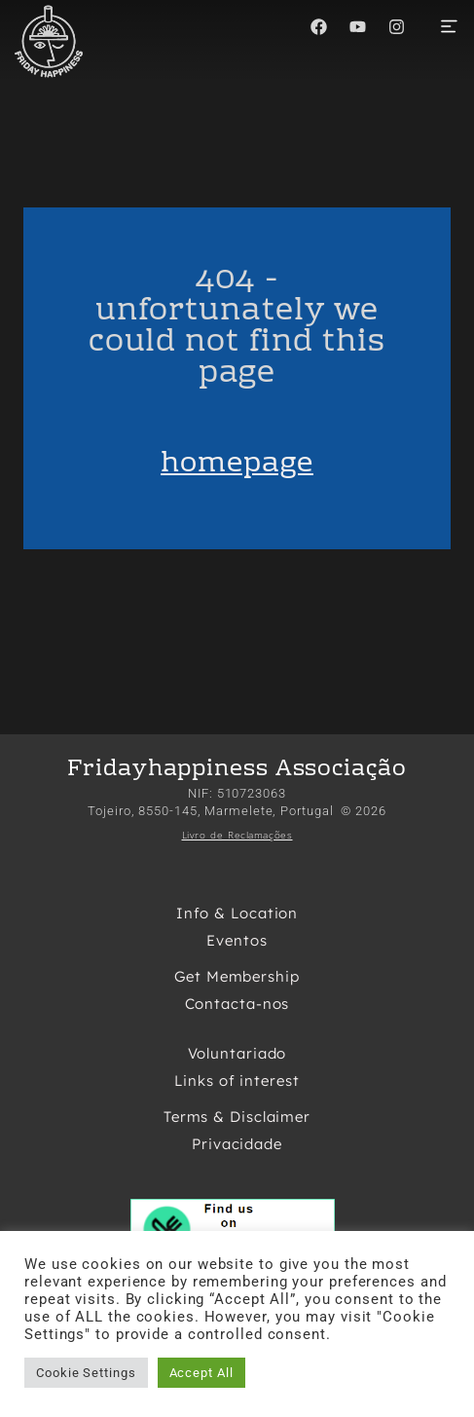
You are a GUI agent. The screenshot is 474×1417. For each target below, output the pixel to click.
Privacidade (237, 1144)
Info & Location (237, 913)
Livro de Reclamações (237, 834)
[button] (448, 28)
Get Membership (237, 976)
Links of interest (236, 1080)
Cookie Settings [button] (86, 1372)
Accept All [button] (201, 1372)
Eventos (236, 940)
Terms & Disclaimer (237, 1116)
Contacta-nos (237, 1003)
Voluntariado (237, 1053)
